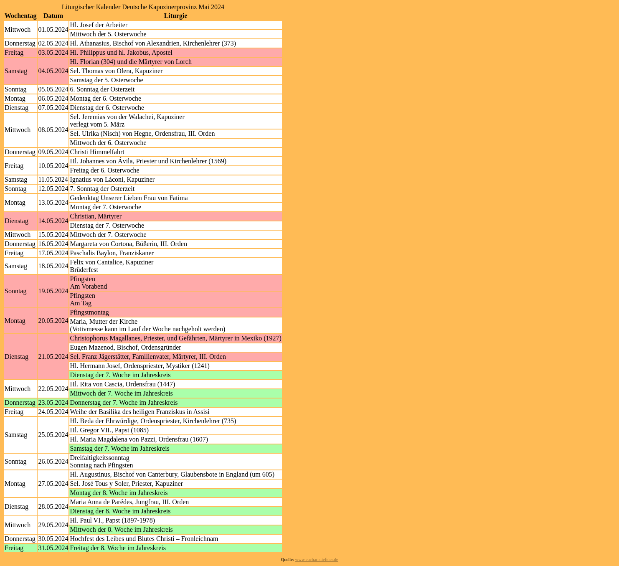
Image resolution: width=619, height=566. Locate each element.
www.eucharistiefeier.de (316, 559)
